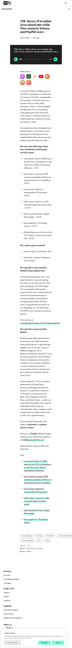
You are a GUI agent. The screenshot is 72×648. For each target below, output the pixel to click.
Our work (7, 575)
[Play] (16, 59)
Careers (6, 596)
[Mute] (55, 59)
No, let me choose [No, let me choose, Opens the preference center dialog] (12, 642)
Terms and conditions (11, 610)
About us (7, 592)
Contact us (7, 600)
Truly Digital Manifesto (11, 579)
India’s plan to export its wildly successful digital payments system (36, 501)
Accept (58, 642)
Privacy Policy (8, 614)
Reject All (44, 642)
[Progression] (32, 59)
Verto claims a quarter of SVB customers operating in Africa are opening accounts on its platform (37, 479)
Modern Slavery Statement (13, 618)
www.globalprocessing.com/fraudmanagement (40, 323)
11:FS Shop (7, 583)
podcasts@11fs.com (36, 439)
